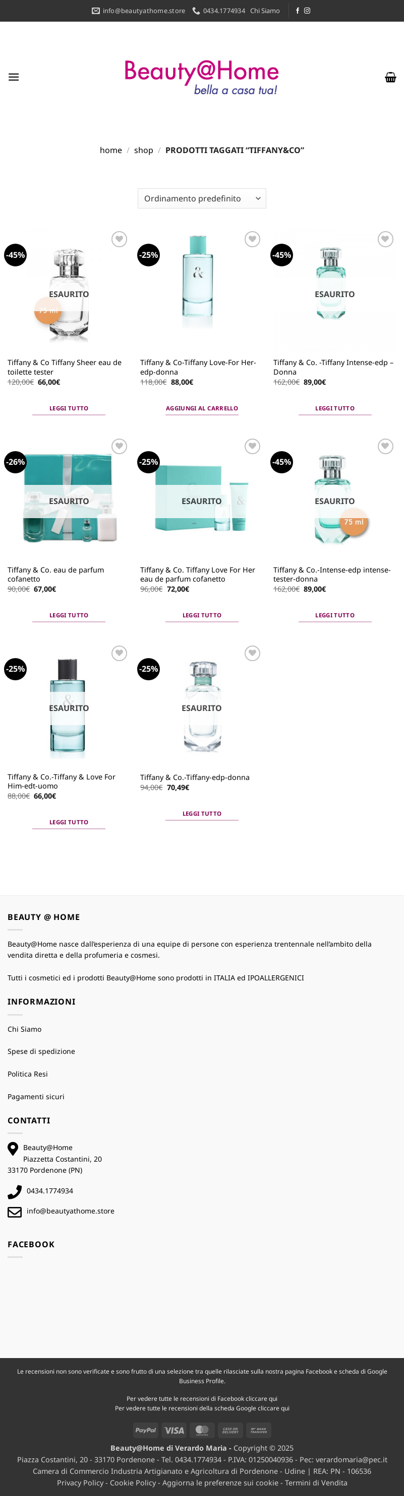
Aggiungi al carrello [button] (202, 408)
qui (273, 1398)
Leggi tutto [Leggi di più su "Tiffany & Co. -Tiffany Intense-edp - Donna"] (335, 408)
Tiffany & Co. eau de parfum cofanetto (56, 574)
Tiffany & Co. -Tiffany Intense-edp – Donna (333, 367)
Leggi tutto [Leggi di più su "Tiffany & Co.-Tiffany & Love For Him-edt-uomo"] (69, 822)
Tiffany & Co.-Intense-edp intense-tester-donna (332, 574)
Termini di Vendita (316, 1482)
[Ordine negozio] (202, 198)
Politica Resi (28, 1074)
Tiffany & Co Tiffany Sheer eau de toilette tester (65, 367)
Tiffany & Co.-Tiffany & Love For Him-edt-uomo (62, 781)
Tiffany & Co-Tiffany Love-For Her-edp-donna (198, 367)
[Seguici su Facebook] (298, 11)
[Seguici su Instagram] (307, 11)
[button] (14, 76)
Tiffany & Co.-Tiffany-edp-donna (195, 777)
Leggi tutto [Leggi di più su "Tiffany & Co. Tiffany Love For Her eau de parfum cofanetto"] (202, 615)
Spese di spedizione (41, 1051)
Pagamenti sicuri (36, 1096)
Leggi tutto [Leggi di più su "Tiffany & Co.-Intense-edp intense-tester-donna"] (335, 615)
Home (111, 150)
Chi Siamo (265, 10)
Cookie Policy (133, 1482)
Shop (143, 150)
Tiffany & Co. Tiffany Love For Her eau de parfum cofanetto (197, 574)
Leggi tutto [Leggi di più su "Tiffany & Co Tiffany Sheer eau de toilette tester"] (69, 408)
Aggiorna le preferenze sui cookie (220, 1482)
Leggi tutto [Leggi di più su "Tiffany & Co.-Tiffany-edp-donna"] (202, 813)
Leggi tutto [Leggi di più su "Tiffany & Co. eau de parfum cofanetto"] (69, 615)
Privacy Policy (80, 1482)
